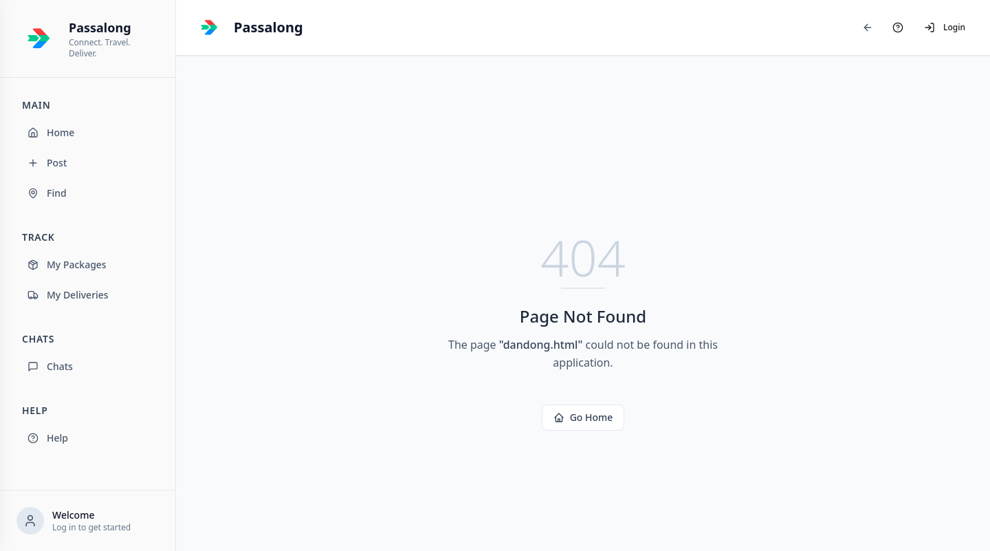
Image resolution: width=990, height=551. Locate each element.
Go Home (583, 417)
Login (944, 27)
